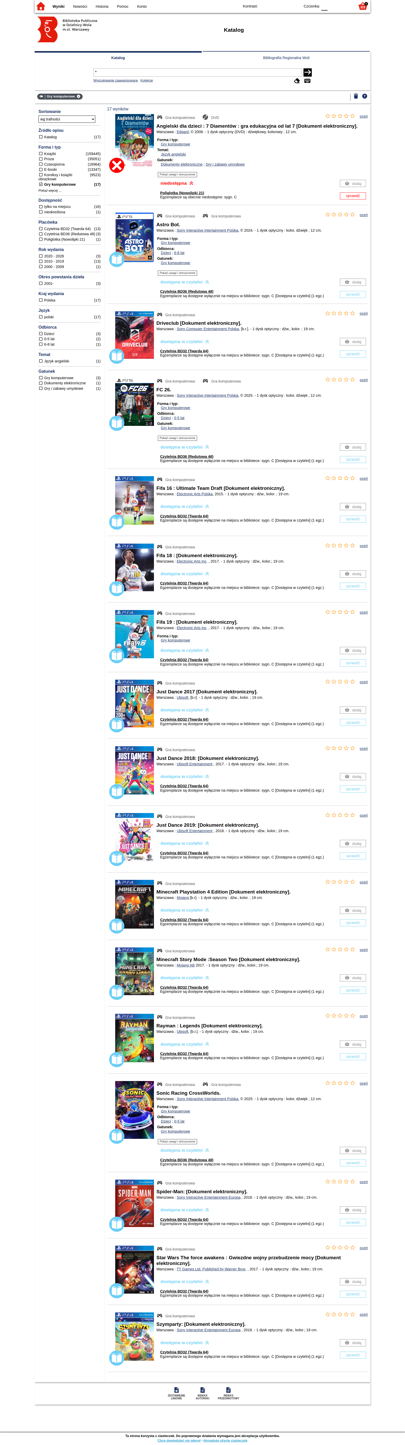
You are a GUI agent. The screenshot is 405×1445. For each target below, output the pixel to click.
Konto (142, 6)
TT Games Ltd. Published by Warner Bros (211, 1269)
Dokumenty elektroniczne (182, 164)
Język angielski (173, 154)
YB (284, 6)
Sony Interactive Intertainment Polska (207, 230)
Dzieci (166, 253)
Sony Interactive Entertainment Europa (208, 1197)
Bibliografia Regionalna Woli (286, 58)
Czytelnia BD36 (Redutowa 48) (186, 291)
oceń (364, 116)
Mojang (183, 898)
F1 (333, 6)
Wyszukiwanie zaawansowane (116, 80)
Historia (102, 6)
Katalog (118, 58)
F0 (324, 6)
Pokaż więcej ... (49, 190)
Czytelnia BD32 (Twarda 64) (184, 351)
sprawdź (353, 196)
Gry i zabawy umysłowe (225, 164)
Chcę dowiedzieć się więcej (179, 1440)
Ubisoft (182, 697)
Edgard (183, 132)
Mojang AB (186, 965)
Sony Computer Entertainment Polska (208, 329)
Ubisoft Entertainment (194, 764)
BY (295, 6)
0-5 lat (179, 418)
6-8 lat (179, 253)
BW (274, 6)
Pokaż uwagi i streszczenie (177, 174)
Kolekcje (147, 80)
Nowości (80, 6)
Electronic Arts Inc (191, 561)
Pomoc (123, 6)
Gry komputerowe (175, 144)
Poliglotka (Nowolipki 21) (182, 193)
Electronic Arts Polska (195, 494)
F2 (345, 6)
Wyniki (59, 6)
